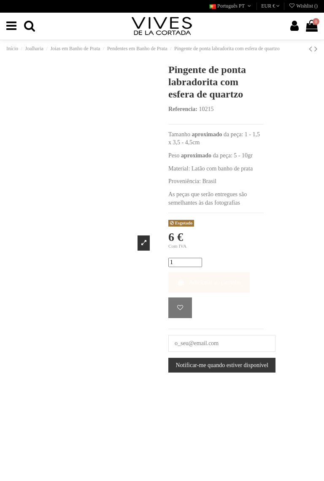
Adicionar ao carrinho (209, 282)
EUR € (270, 6)
